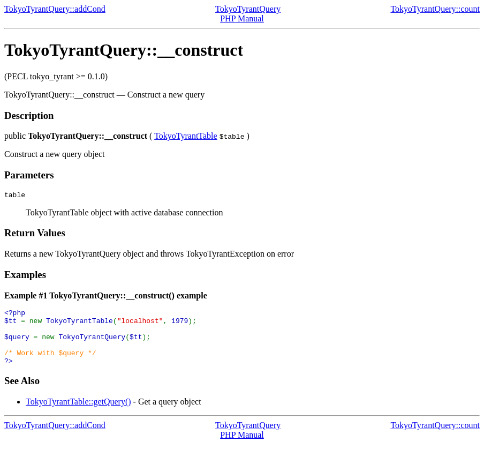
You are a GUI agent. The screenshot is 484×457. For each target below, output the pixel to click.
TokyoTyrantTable (185, 135)
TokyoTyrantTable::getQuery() (78, 414)
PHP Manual (242, 18)
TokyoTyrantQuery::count (435, 8)
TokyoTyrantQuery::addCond (54, 8)
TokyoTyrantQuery (248, 8)
